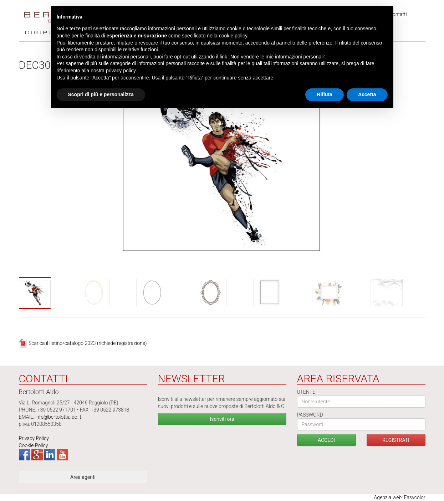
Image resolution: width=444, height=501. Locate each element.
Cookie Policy (33, 445)
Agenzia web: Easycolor (399, 497)
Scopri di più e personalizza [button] (101, 94)
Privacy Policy (34, 438)
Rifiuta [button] (324, 94)
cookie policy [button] (233, 35)
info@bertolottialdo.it (58, 417)
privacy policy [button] (121, 70)
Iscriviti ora (222, 419)
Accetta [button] (367, 94)
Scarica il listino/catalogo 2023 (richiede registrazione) (88, 343)
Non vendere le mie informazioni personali (276, 57)
